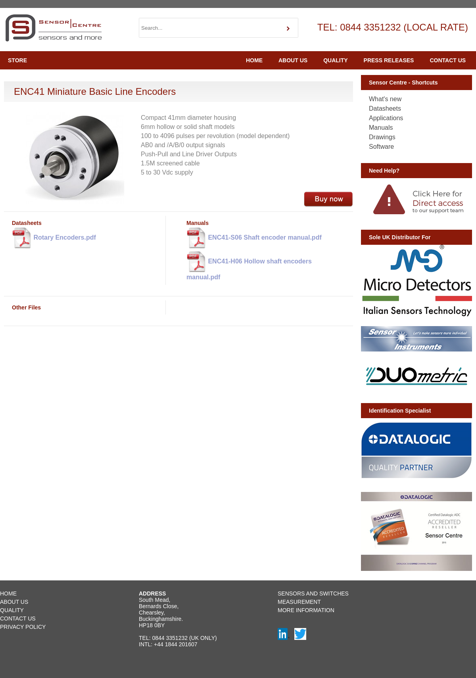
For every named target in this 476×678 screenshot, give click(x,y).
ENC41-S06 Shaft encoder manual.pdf (254, 238)
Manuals (381, 127)
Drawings (382, 137)
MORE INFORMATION (306, 610)
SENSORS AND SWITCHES (313, 593)
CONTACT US (448, 60)
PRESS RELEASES (389, 60)
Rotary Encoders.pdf (54, 238)
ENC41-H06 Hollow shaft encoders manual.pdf (249, 265)
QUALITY (335, 60)
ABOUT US (292, 60)
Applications (386, 118)
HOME (254, 60)
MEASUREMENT (299, 602)
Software (381, 146)
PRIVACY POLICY (23, 627)
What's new (385, 99)
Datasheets (385, 108)
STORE (17, 60)
